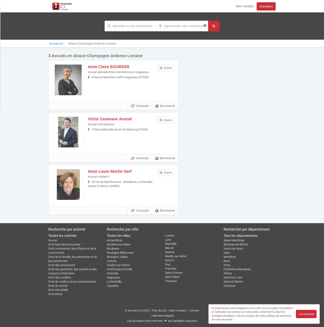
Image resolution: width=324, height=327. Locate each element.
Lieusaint (113, 285)
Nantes (169, 252)
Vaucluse (229, 285)
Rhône (228, 273)
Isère (227, 252)
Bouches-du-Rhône (236, 244)
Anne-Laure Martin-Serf (110, 171)
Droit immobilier (58, 289)
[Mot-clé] (130, 26)
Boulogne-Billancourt (120, 252)
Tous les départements (240, 236)
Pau (167, 264)
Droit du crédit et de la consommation (72, 281)
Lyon (168, 239)
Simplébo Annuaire (185, 320)
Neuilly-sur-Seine (175, 256)
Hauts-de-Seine (233, 248)
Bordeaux (113, 248)
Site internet (165, 106)
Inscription (266, 6)
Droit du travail (57, 285)
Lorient (169, 235)
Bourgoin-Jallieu (117, 256)
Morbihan (230, 256)
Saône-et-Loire (233, 277)
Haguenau (113, 277)
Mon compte (245, 6)
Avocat (52, 240)
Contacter (140, 106)
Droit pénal (55, 294)
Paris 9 (169, 260)
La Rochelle (114, 281)
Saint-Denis (172, 276)
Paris (227, 265)
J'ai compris (306, 314)
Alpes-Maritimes (234, 240)
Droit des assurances (61, 265)
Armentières (114, 240)
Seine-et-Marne (233, 281)
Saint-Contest (174, 272)
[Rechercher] (213, 26)
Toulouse (171, 281)
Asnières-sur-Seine (118, 244)
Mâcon (169, 248)
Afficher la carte (230, 112)
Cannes (112, 261)
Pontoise (170, 268)
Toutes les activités (62, 236)
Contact (194, 310)
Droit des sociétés (59, 277)
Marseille (170, 243)
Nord (227, 261)
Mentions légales (163, 315)
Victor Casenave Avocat (110, 118)
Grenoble (112, 273)
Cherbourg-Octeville (119, 269)
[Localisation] (182, 26)
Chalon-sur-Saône (118, 265)
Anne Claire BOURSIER (108, 66)
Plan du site (159, 310)
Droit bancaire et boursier (64, 244)
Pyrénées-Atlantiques (237, 269)
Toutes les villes (118, 236)
